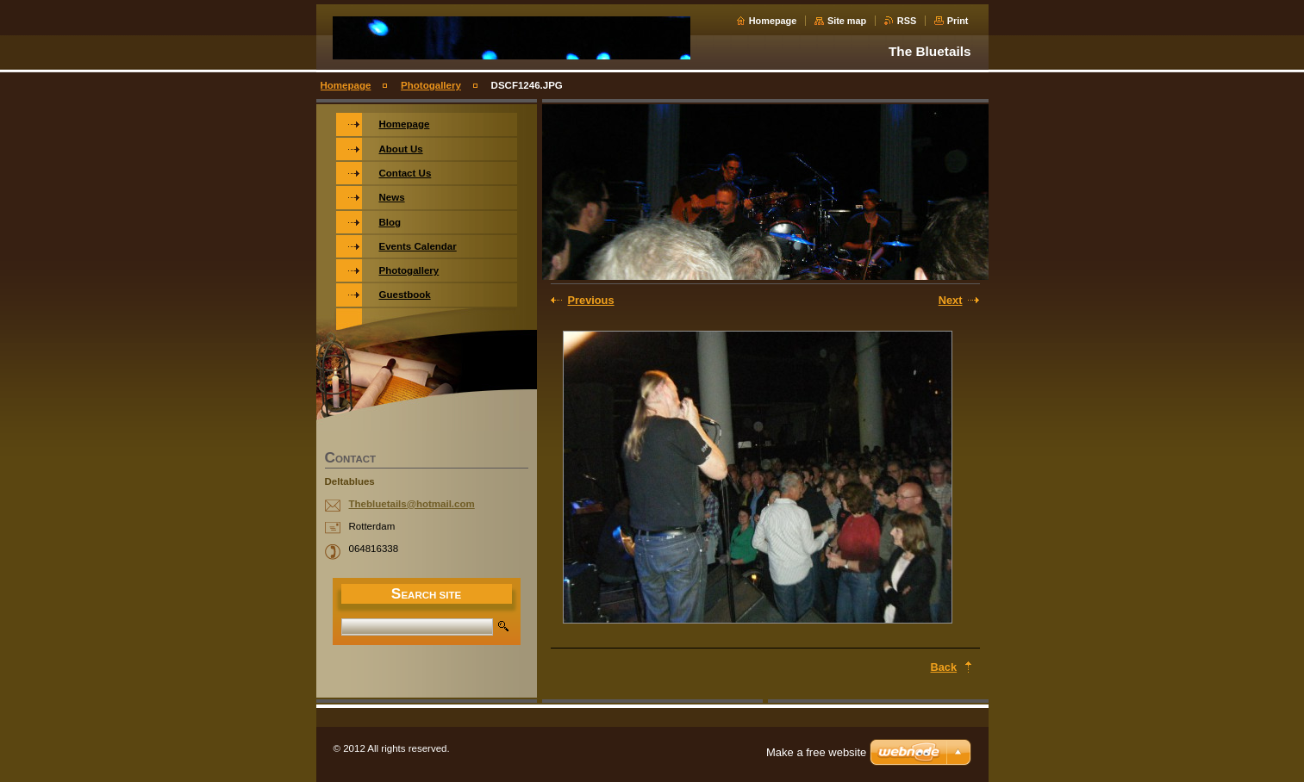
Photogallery (431, 85)
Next (951, 300)
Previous (591, 300)
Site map (846, 21)
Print (958, 21)
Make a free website (816, 752)
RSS (906, 21)
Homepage (773, 21)
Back (944, 667)
